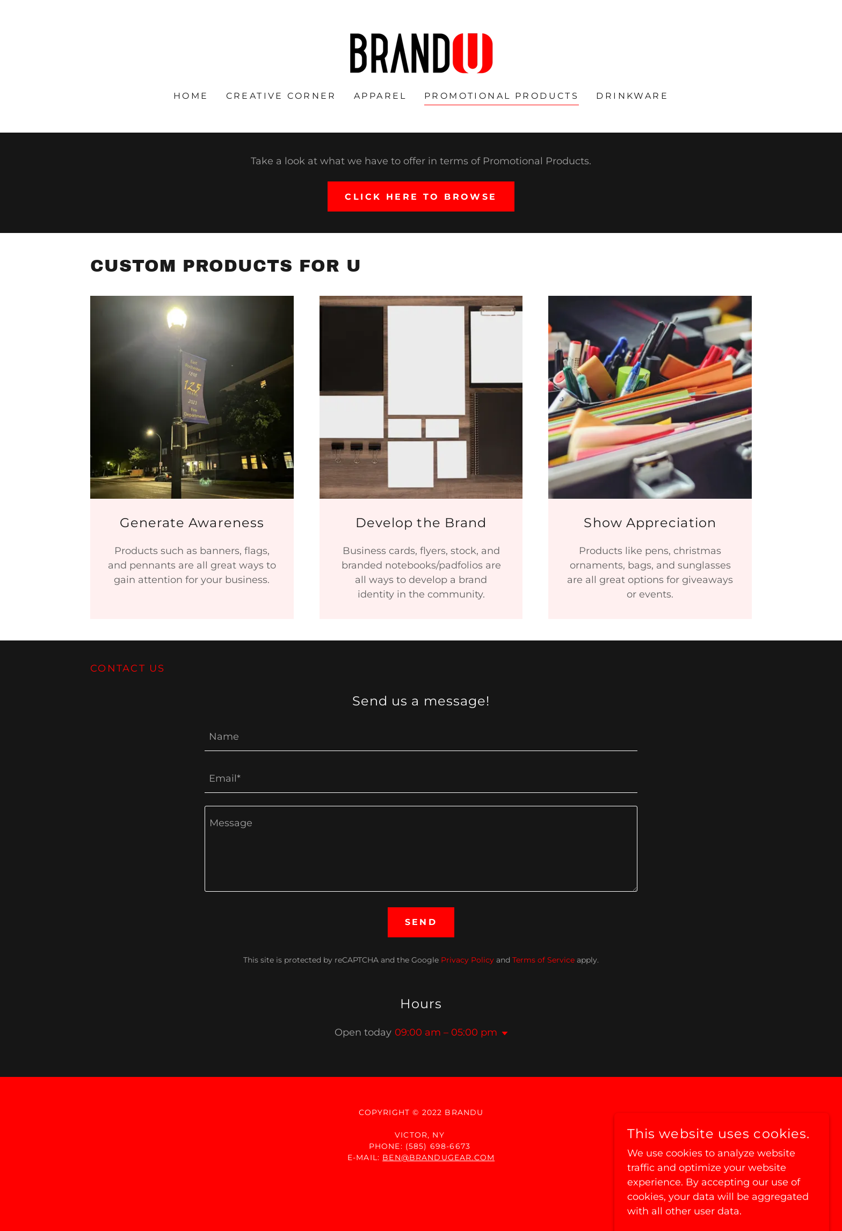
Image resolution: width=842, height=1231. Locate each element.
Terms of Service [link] (543, 960)
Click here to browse (421, 197)
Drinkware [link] (632, 96)
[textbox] (421, 736)
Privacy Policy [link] (467, 960)
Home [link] (191, 96)
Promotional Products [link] (501, 96)
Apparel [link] (380, 96)
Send (421, 922)
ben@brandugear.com (438, 1157)
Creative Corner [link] (281, 96)
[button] (502, 1033)
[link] (421, 53)
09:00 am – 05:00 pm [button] (446, 1032)
